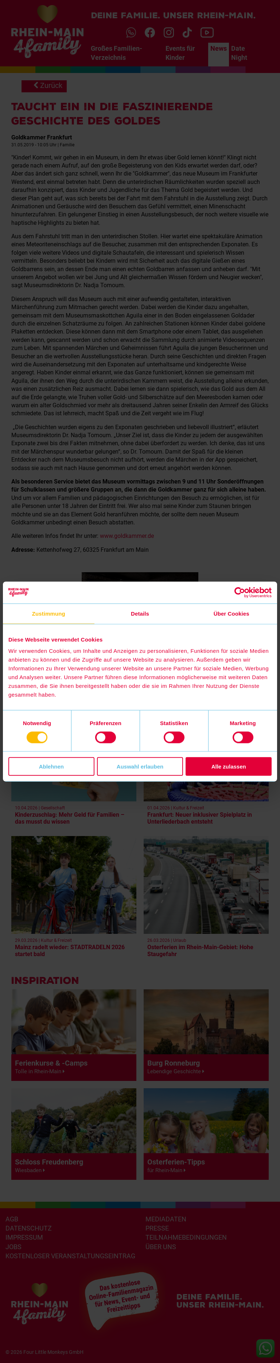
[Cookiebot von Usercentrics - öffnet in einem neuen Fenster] (240, 592)
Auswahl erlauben (140, 766)
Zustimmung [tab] (48, 613)
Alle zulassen (228, 766)
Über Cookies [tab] (231, 613)
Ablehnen (51, 766)
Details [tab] (140, 613)
